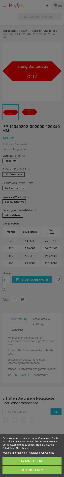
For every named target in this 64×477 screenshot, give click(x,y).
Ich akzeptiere (32, 461)
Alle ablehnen (32, 470)
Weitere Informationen (14, 452)
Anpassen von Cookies (41, 452)
